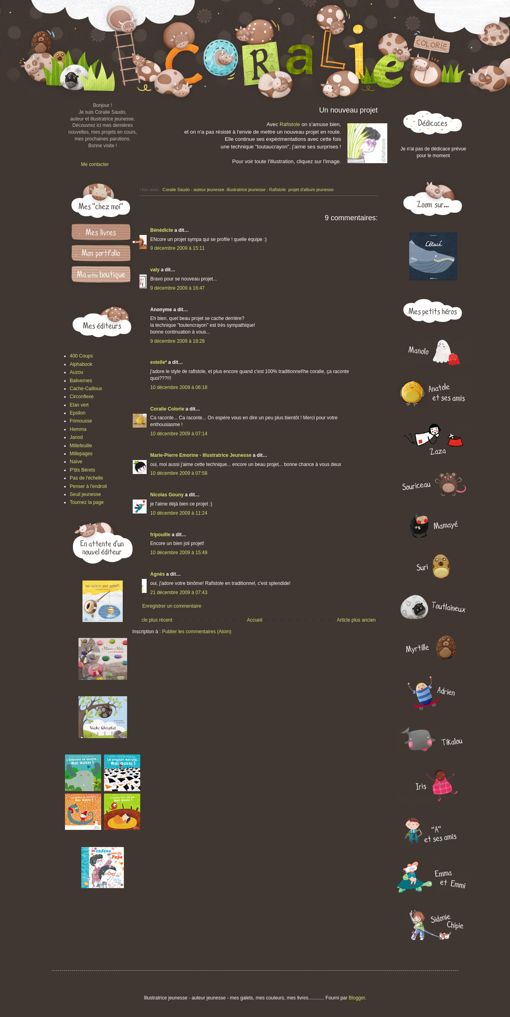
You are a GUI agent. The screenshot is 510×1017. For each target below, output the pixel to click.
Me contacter (94, 164)
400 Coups (81, 356)
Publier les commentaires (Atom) (196, 631)
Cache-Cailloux (86, 388)
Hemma (78, 429)
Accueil (255, 620)
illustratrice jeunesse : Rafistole (256, 189)
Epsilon (77, 413)
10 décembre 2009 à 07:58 (178, 473)
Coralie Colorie (167, 409)
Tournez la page (87, 502)
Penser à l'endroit (88, 486)
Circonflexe (82, 396)
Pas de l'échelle (86, 478)
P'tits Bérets (82, 470)
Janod (76, 437)
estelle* (158, 362)
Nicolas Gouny (167, 495)
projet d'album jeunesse (311, 189)
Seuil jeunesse (85, 494)
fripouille (160, 534)
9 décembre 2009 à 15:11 (177, 248)
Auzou (76, 372)
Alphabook (81, 364)
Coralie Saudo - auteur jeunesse (193, 189)
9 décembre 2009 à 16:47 (177, 288)
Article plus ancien (356, 620)
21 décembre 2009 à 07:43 (178, 592)
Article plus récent (153, 620)
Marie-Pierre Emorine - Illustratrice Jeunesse (200, 455)
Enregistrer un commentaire (171, 606)
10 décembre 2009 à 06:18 (178, 387)
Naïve (76, 461)
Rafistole (291, 124)
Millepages (81, 453)
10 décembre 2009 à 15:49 (178, 552)
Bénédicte (161, 230)
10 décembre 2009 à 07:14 (178, 433)
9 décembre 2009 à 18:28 (177, 341)
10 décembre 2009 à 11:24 (178, 513)
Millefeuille (81, 445)
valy (154, 270)
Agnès (157, 574)
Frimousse (81, 421)
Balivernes (81, 380)
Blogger (357, 998)
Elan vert (79, 405)
